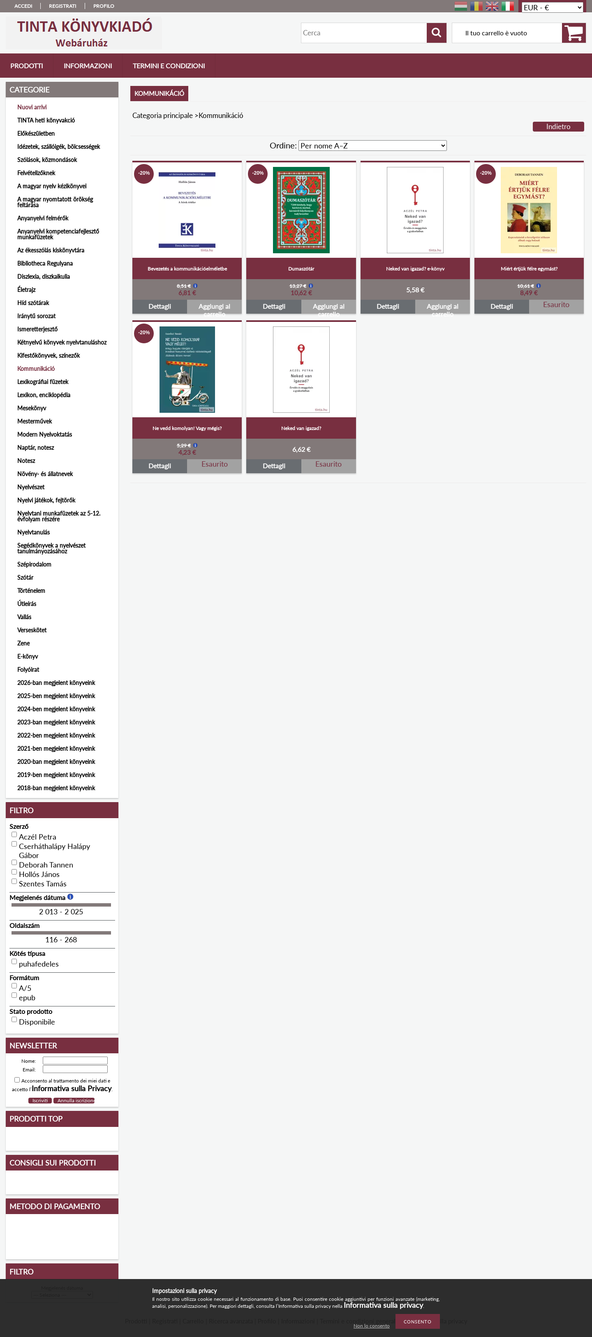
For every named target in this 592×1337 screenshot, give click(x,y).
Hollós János (39, 874)
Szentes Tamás (43, 883)
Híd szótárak (33, 302)
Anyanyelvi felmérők (42, 218)
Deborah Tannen (46, 864)
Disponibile (37, 1021)
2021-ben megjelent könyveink (56, 748)
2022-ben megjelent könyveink (56, 735)
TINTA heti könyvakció (46, 120)
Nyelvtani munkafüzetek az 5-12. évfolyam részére (58, 516)
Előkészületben (36, 133)
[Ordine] (372, 145)
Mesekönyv (31, 408)
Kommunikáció (36, 368)
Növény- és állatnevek (45, 473)
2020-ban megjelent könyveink (56, 761)
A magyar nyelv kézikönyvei (51, 186)
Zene (23, 643)
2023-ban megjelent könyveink (56, 722)
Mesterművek (34, 421)
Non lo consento (372, 1326)
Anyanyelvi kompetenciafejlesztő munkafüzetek (58, 234)
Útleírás (26, 603)
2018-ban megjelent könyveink (56, 787)
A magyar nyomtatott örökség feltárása (55, 202)
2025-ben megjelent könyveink (56, 695)
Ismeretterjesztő (37, 329)
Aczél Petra (37, 836)
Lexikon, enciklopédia (43, 394)
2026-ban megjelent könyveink (56, 682)
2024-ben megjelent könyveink (56, 709)
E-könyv (27, 656)
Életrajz (26, 289)
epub (27, 997)
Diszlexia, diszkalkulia (43, 276)
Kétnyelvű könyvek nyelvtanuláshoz (61, 342)
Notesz (26, 460)
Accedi (23, 6)
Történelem (31, 590)
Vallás (24, 616)
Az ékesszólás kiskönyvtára (50, 250)
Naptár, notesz (35, 447)
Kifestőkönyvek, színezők (48, 355)
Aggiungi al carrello (214, 308)
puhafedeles (39, 963)
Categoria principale (162, 115)
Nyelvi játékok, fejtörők (46, 500)
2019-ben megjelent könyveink (56, 774)
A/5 (25, 987)
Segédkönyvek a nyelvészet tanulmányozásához (51, 548)
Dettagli (159, 306)
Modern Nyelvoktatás (44, 434)
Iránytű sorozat (36, 315)
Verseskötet (31, 630)
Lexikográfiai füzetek (42, 381)
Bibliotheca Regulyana (45, 263)
